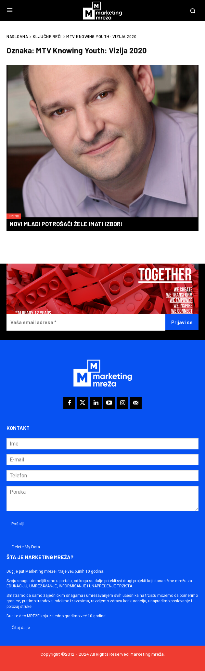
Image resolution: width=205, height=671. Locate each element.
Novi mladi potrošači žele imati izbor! (66, 223)
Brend (13, 216)
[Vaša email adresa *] (85, 322)
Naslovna (17, 36)
